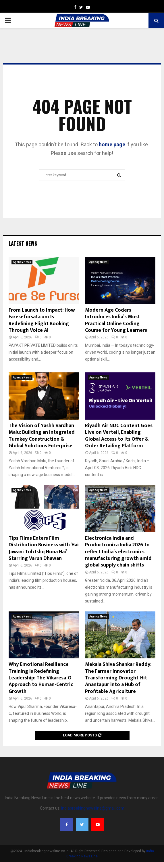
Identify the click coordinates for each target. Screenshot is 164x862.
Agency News (22, 262)
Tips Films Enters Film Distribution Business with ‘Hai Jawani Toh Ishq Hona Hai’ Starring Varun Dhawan (44, 548)
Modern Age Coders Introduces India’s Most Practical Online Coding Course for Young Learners (116, 320)
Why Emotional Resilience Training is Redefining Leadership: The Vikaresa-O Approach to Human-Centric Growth (41, 678)
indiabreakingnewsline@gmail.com (92, 808)
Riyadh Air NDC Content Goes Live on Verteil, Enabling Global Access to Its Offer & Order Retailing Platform (119, 435)
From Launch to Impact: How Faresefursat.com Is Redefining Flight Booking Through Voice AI (42, 320)
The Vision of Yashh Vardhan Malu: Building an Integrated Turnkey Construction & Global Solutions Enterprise (42, 435)
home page (112, 144)
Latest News (23, 243)
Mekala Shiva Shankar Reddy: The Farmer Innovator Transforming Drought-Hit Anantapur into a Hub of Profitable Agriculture (118, 678)
